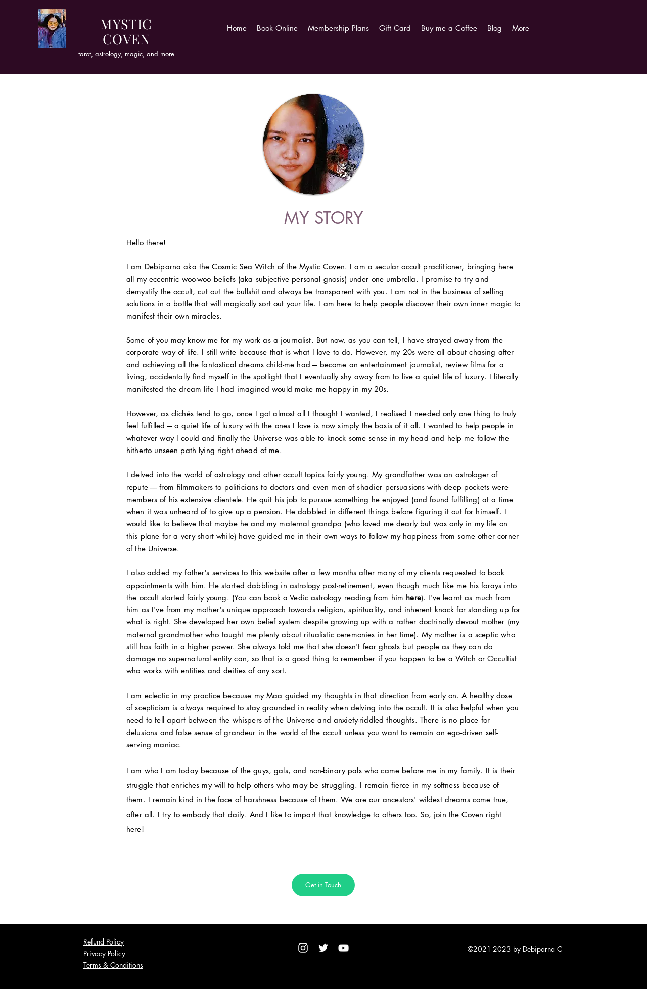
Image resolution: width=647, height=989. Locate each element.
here (413, 597)
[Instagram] (303, 947)
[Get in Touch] (323, 885)
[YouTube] (343, 947)
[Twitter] (323, 947)
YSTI (128, 24)
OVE (126, 39)
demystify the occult (159, 291)
